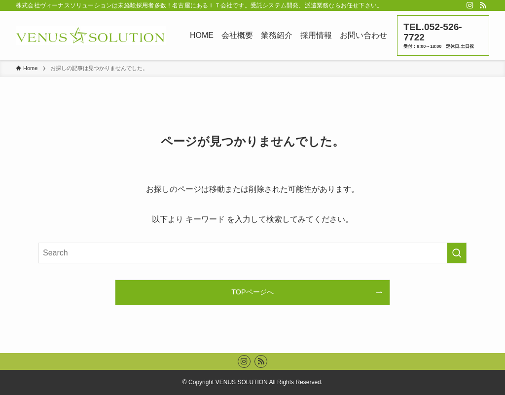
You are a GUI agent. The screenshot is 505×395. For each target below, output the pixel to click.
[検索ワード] (252, 253)
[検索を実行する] (457, 253)
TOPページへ (252, 292)
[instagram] (470, 5)
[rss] (482, 5)
